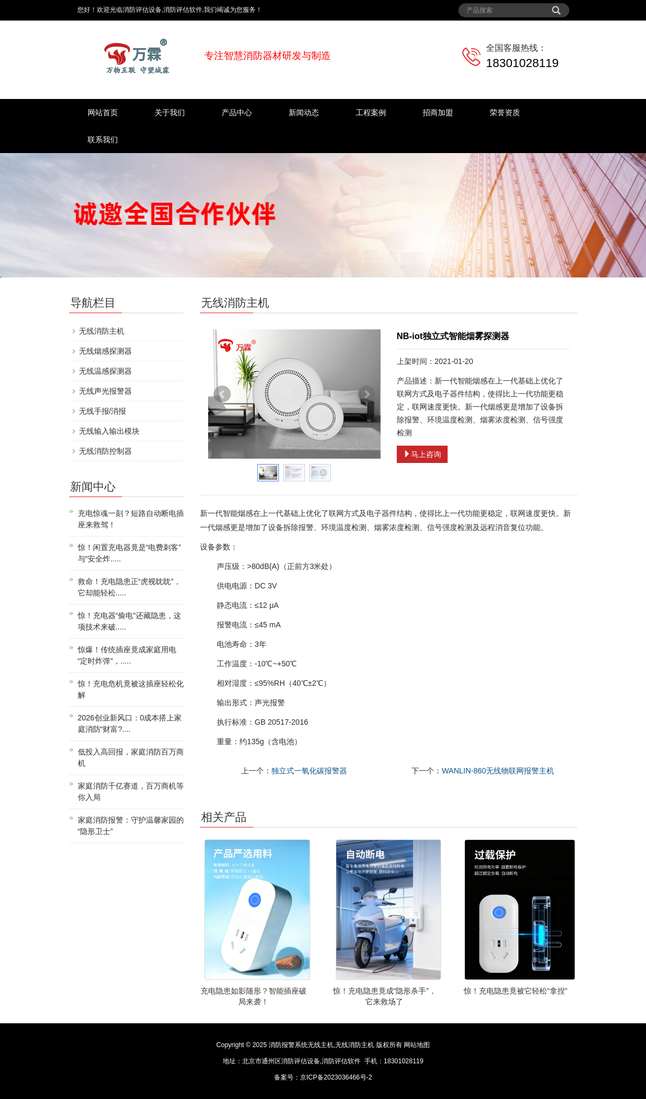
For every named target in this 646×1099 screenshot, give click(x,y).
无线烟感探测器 (105, 351)
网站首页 (103, 112)
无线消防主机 (101, 331)
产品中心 (237, 112)
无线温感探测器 (105, 371)
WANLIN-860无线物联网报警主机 (498, 770)
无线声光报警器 (105, 391)
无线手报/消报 (102, 411)
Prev (222, 394)
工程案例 (371, 112)
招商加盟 (438, 112)
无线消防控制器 (105, 451)
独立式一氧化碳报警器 (309, 770)
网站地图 (417, 1045)
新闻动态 (304, 112)
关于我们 (170, 112)
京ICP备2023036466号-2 (336, 1077)
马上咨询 (422, 454)
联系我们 (103, 139)
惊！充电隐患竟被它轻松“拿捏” (515, 991)
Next (366, 394)
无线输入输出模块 (109, 431)
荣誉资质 (505, 112)
